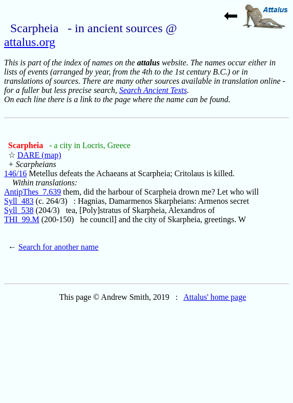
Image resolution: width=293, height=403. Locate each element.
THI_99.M (21, 219)
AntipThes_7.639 (32, 191)
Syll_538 (19, 210)
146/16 (15, 173)
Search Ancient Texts (153, 90)
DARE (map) (39, 155)
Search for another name (58, 247)
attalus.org (29, 42)
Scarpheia (26, 145)
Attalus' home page (214, 297)
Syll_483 (19, 201)
